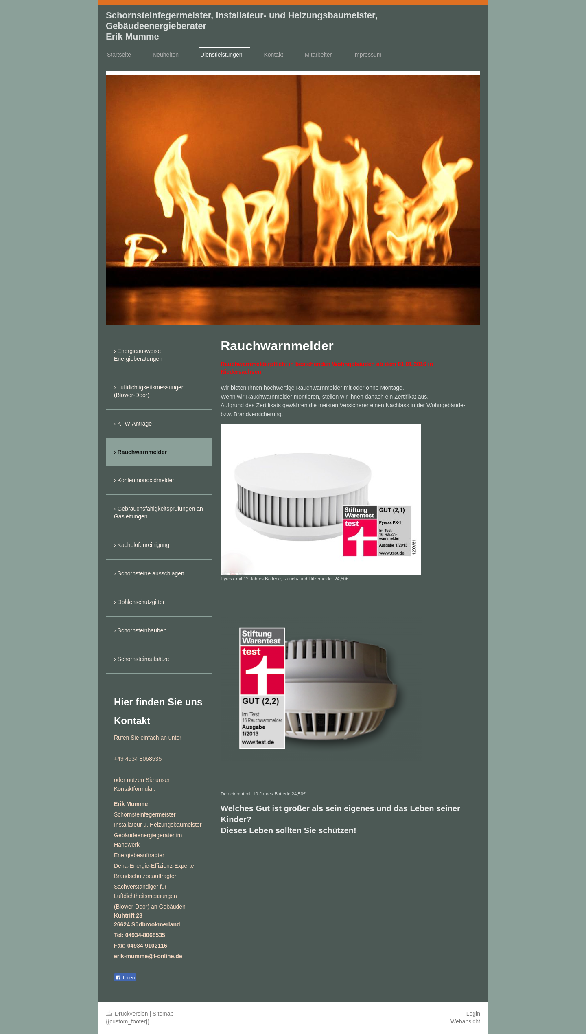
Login (473, 1013)
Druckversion (127, 1013)
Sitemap (163, 1013)
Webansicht (465, 1021)
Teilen (125, 978)
